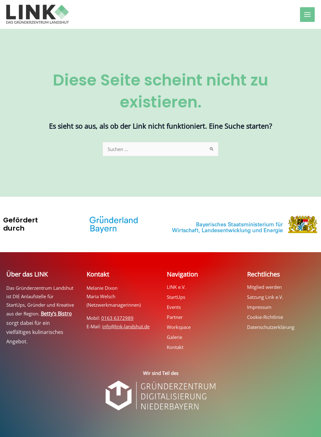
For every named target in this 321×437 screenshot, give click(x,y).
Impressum (259, 307)
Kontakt (175, 347)
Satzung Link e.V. (265, 297)
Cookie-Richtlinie (265, 317)
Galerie (174, 337)
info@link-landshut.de (126, 326)
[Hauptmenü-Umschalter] (307, 14)
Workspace (179, 327)
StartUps (176, 297)
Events (174, 307)
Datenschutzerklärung (270, 327)
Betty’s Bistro (56, 313)
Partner (175, 317)
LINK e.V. (176, 287)
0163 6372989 (117, 318)
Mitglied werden (264, 287)
